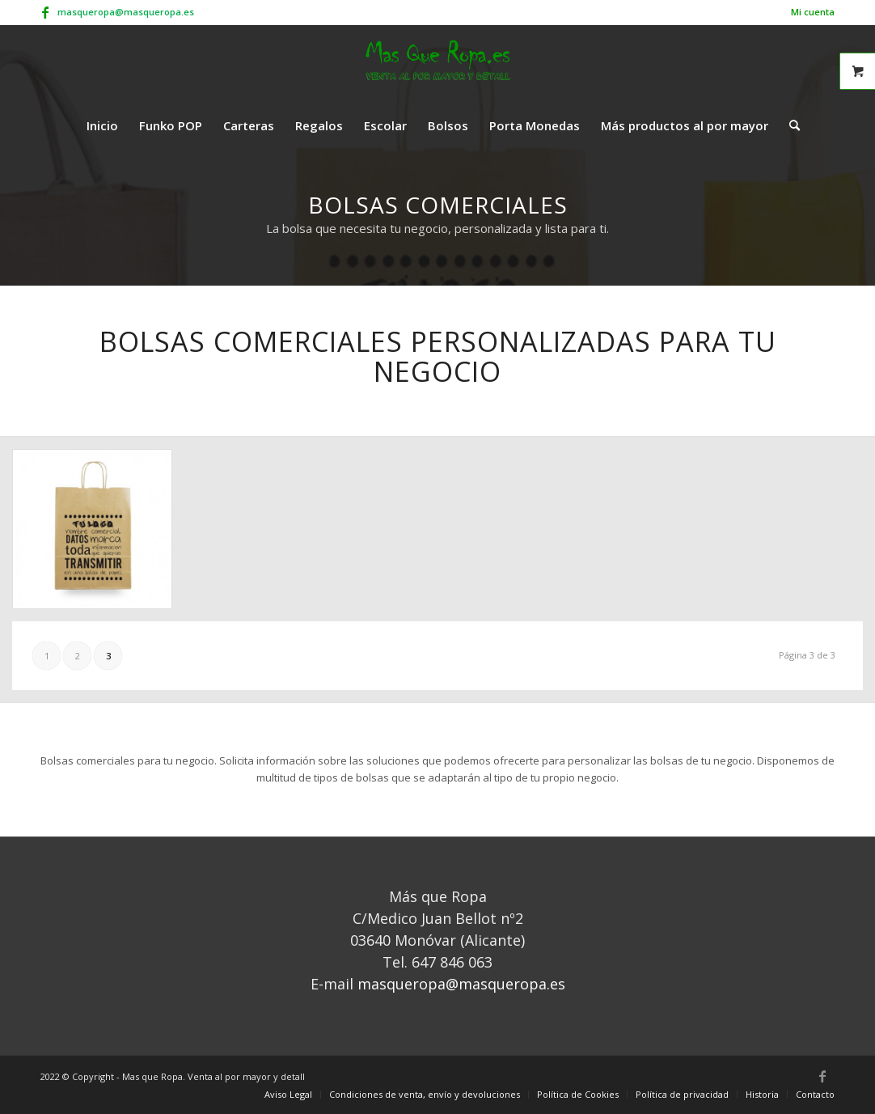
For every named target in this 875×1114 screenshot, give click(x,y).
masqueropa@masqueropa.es (125, 12)
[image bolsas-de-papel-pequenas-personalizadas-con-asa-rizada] (98, 535)
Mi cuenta (813, 12)
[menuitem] (809, 12)
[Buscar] (789, 125)
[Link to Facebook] (45, 12)
